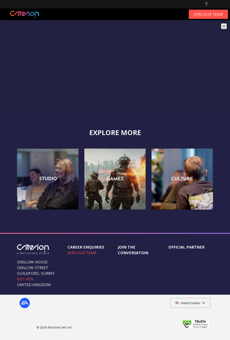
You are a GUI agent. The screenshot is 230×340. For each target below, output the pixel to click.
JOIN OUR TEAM (82, 252)
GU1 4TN (25, 278)
